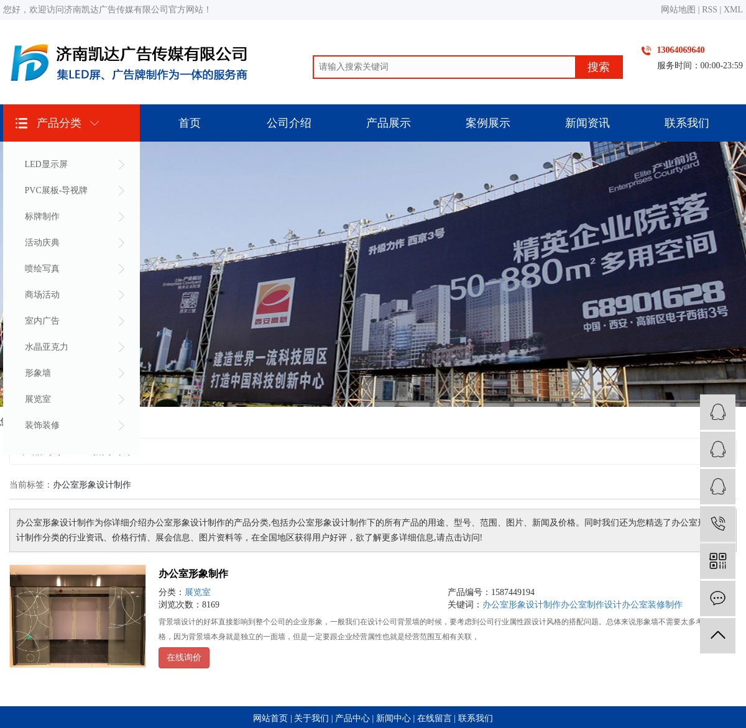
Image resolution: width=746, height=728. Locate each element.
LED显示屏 (46, 164)
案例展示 (488, 123)
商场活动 (42, 294)
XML (733, 9)
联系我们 (687, 123)
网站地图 (678, 9)
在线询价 (184, 657)
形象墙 (38, 373)
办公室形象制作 (193, 573)
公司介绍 (289, 123)
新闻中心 (393, 718)
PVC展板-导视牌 (56, 190)
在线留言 (434, 718)
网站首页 (270, 718)
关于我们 (311, 718)
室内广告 (42, 320)
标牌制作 (42, 216)
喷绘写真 (42, 268)
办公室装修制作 (652, 604)
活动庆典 (42, 242)
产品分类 (59, 123)
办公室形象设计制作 (521, 604)
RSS (709, 9)
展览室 (38, 399)
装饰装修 (42, 425)
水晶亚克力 (46, 347)
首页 (189, 123)
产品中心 (352, 718)
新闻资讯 (587, 123)
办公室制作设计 (591, 604)
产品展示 (388, 123)
